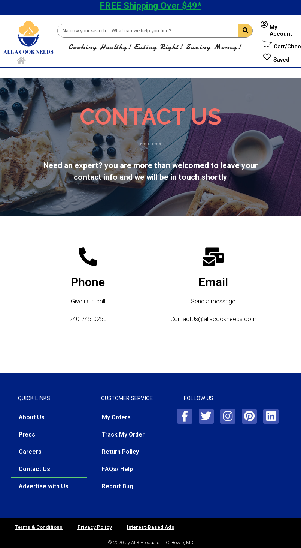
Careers (30, 451)
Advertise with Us (44, 486)
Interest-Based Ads (150, 527)
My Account (281, 30)
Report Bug (117, 486)
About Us (32, 417)
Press (27, 434)
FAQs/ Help (117, 469)
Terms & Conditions (39, 527)
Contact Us (34, 469)
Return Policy (120, 451)
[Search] (245, 30)
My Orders (116, 417)
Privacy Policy (94, 527)
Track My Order (123, 434)
